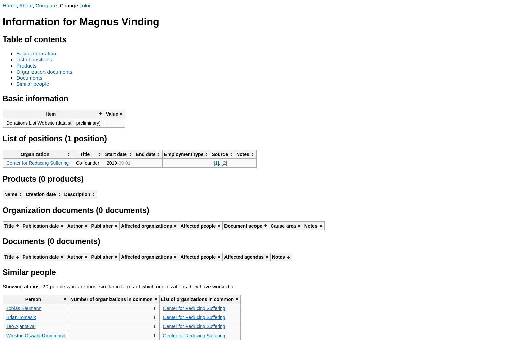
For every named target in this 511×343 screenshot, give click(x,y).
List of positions (34, 59)
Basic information (36, 53)
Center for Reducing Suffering (37, 163)
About (26, 5)
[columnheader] (53, 114)
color (85, 5)
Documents (29, 78)
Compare (46, 5)
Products (26, 66)
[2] (224, 163)
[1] (216, 163)
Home (10, 5)
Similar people (32, 84)
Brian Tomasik (21, 317)
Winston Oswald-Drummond (35, 335)
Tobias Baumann (23, 308)
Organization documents (44, 72)
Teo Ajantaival (20, 326)
